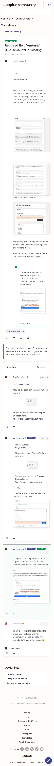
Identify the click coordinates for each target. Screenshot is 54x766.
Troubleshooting (13, 31)
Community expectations (18, 683)
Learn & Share (24, 18)
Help (27, 717)
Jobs (27, 729)
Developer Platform (27, 721)
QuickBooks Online (15, 331)
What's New (9, 25)
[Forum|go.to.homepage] (20, 5)
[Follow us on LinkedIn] (27, 749)
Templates (27, 738)
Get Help (7, 18)
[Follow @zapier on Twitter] (37, 749)
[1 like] (14, 648)
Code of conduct (14, 674)
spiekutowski (18, 61)
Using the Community (17, 678)
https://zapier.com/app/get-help (28, 419)
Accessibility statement (36, 703)
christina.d (17, 623)
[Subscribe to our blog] (32, 749)
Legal (31, 762)
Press (27, 725)
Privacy (39, 762)
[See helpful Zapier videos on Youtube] (42, 749)
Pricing (27, 712)
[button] (48, 4)
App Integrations (27, 742)
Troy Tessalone (19, 377)
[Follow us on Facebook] (22, 749)
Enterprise (27, 733)
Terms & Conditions (17, 703)
